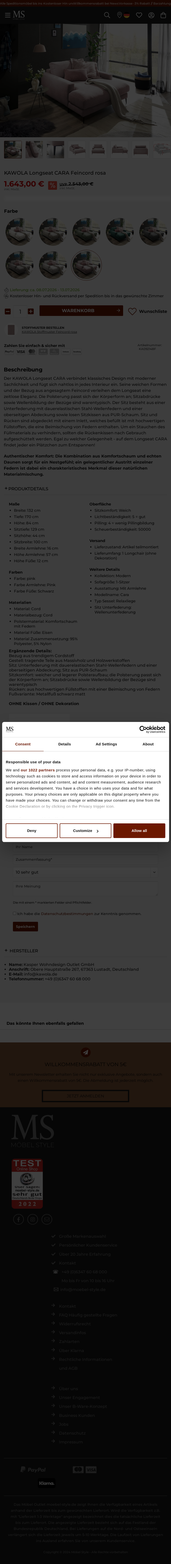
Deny (31, 830)
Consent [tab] (23, 744)
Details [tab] (64, 744)
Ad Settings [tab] (106, 744)
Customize (85, 830)
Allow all (139, 830)
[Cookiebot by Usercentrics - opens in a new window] (143, 729)
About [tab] (148, 744)
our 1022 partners (38, 770)
